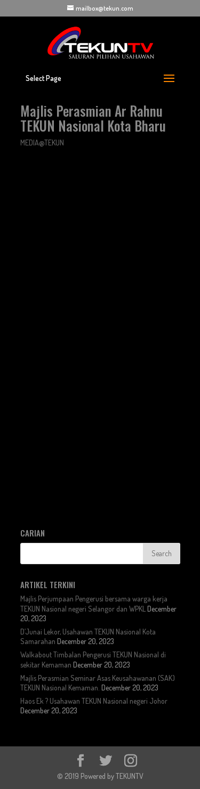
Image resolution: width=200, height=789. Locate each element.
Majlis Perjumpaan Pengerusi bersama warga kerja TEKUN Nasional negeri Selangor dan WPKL (93, 603)
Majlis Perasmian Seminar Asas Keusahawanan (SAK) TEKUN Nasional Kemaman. (97, 682)
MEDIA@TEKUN (42, 142)
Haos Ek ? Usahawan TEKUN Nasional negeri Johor (93, 700)
